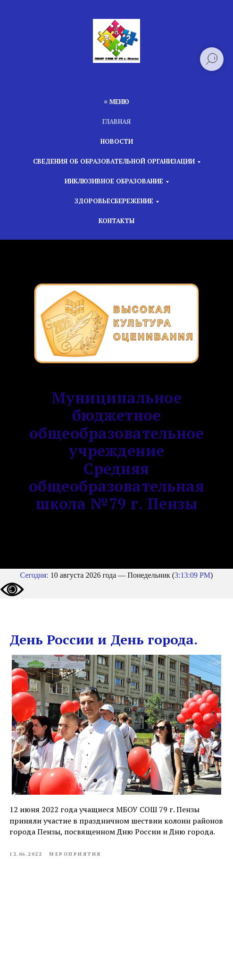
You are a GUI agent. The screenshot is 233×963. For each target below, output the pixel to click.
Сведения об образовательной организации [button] (114, 161)
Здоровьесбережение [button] (114, 201)
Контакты (116, 221)
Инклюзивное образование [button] (114, 181)
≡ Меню (116, 101)
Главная (116, 121)
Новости (116, 141)
